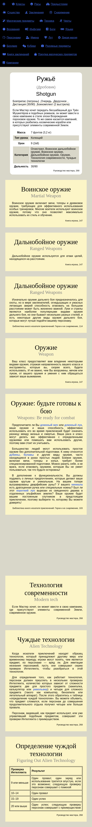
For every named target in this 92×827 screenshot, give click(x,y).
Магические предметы (18, 20)
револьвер (40, 689)
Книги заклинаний (16, 54)
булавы (29, 454)
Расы (35, 4)
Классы (18, 4)
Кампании (11, 62)
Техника (47, 20)
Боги (50, 29)
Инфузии (33, 29)
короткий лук (25, 490)
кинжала (77, 484)
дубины (14, 454)
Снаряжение (59, 12)
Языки (67, 29)
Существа (11, 12)
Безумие (10, 46)
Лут (48, 37)
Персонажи (12, 37)
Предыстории (57, 4)
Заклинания (34, 12)
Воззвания (11, 29)
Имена (32, 37)
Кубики (29, 46)
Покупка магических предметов (55, 54)
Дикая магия (67, 37)
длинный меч (49, 425)
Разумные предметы (56, 46)
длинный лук (73, 425)
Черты (65, 20)
